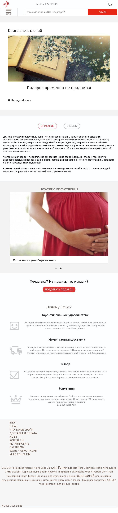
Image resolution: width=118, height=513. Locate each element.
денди (111, 480)
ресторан (51, 483)
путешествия (9, 480)
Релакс (32, 476)
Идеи (13, 436)
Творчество (64, 471)
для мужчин (54, 476)
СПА (8, 467)
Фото (37, 467)
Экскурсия (90, 467)
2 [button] (60, 268)
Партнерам (17, 447)
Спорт (24, 476)
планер (76, 480)
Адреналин (28, 471)
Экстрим (16, 471)
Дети (104, 471)
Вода (43, 467)
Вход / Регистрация (23, 450)
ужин (42, 483)
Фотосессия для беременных (34, 260)
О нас (13, 426)
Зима (8, 471)
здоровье (41, 476)
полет (68, 480)
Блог (13, 422)
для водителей (97, 480)
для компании (103, 476)
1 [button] (56, 268)
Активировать (19, 443)
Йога (80, 467)
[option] (59, 228)
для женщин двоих (68, 483)
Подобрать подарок (59, 289)
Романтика (18, 467)
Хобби (88, 471)
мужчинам (36, 480)
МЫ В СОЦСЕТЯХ (20, 454)
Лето (105, 467)
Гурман (97, 471)
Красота (52, 471)
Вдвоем (72, 467)
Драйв (112, 467)
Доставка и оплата (23, 433)
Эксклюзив (78, 471)
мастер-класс (56, 480)
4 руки (85, 480)
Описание (47, 125)
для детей (86, 475)
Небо (99, 467)
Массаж (29, 467)
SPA (4, 467)
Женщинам (23, 480)
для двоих (41, 471)
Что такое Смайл (21, 429)
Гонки (62, 467)
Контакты (17, 440)
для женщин (69, 476)
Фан (110, 471)
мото (46, 480)
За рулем (52, 467)
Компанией (13, 476)
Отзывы (72, 125)
